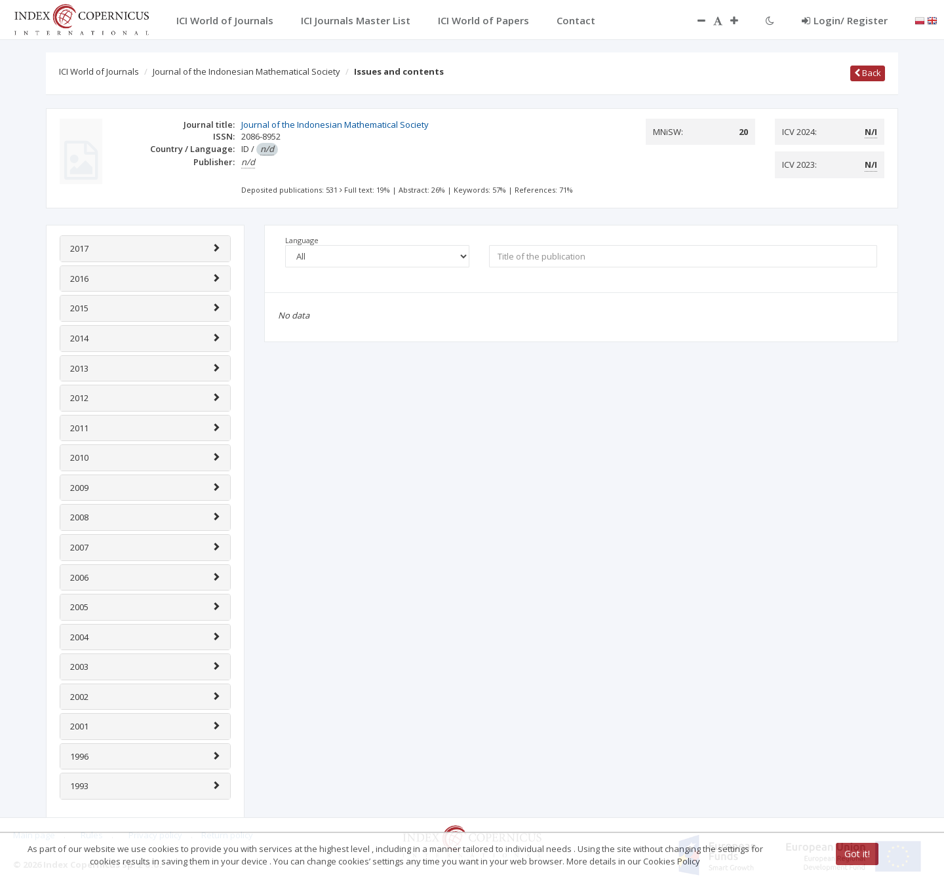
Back (867, 73)
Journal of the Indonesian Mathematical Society (246, 71)
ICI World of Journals (99, 71)
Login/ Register (845, 20)
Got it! (857, 853)
